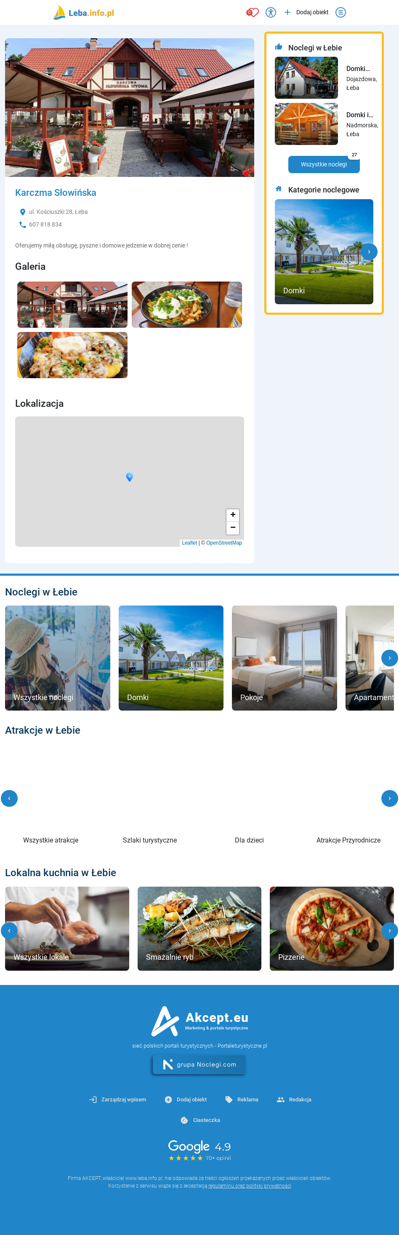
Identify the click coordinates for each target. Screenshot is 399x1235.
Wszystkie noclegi (330, 162)
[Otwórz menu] (340, 12)
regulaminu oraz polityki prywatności (249, 1186)
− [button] (233, 528)
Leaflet (189, 543)
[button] (369, 251)
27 (354, 155)
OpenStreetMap (224, 543)
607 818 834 (45, 224)
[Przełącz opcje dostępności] (271, 12)
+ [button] (233, 515)
